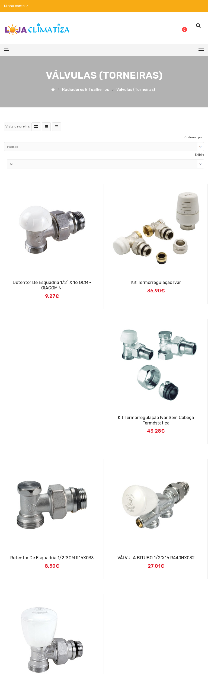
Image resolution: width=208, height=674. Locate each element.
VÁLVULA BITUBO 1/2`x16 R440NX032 (156, 557)
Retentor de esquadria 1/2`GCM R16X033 (52, 557)
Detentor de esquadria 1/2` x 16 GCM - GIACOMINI (52, 285)
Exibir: (199, 154)
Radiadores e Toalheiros (85, 90)
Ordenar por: (194, 137)
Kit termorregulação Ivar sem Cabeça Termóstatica (156, 420)
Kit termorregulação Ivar (156, 282)
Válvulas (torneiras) (135, 90)
